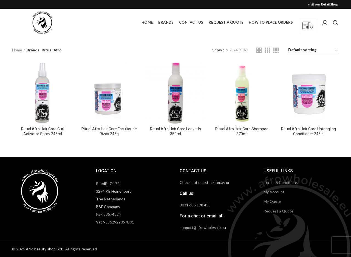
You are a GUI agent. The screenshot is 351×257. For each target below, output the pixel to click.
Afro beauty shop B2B (45, 249)
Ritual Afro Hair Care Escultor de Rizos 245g (109, 131)
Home (17, 50)
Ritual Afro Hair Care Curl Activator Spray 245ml (42, 131)
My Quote (272, 201)
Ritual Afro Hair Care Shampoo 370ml (241, 131)
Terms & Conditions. (281, 182)
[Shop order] (313, 50)
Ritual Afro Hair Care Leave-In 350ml (175, 131)
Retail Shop (329, 4)
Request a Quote (278, 211)
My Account (274, 191)
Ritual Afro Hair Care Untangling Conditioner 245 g (308, 131)
